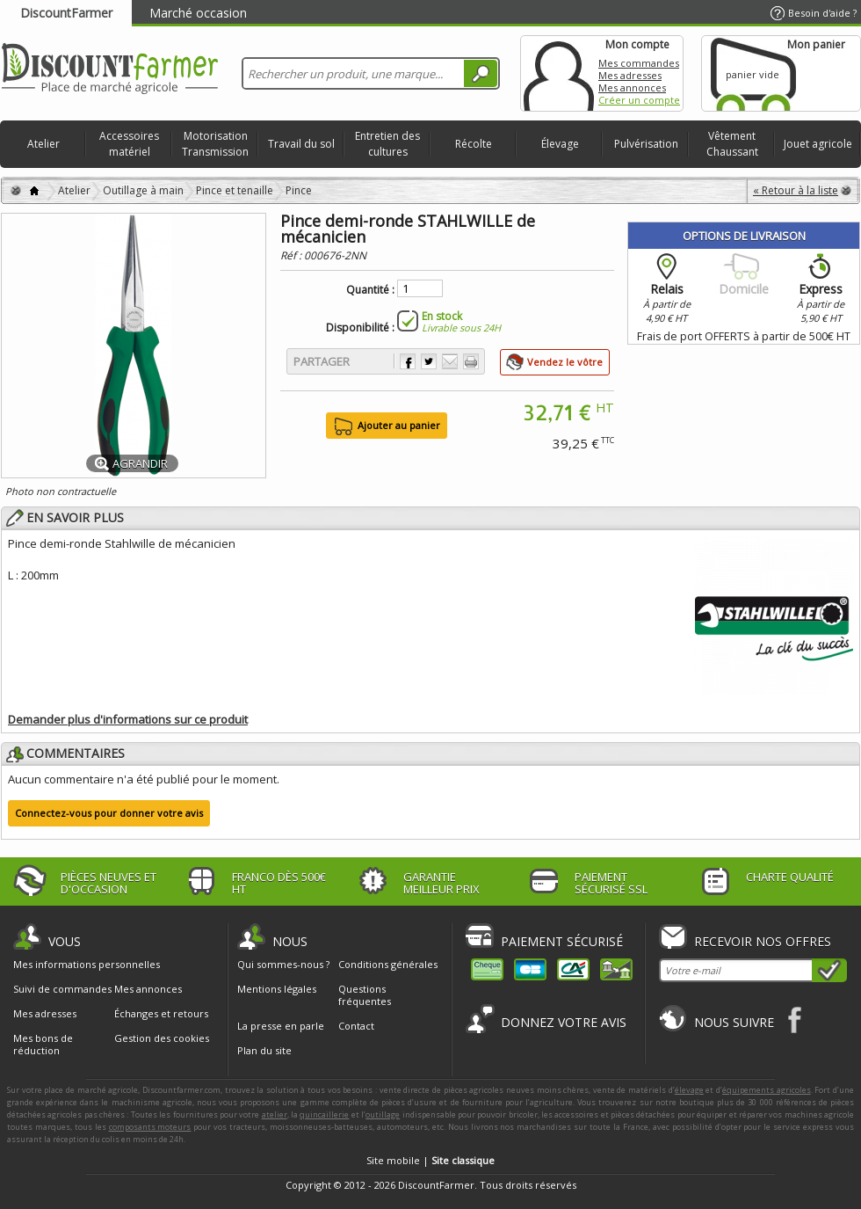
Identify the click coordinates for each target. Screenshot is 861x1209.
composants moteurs (150, 1127)
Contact (356, 1025)
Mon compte (559, 73)
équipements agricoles (766, 1090)
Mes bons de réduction (43, 1044)
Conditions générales (388, 964)
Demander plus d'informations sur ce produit (128, 719)
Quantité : (370, 290)
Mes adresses (630, 75)
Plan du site (264, 1050)
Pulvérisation (646, 143)
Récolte (473, 143)
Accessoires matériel (129, 143)
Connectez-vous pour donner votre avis (109, 812)
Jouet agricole (818, 143)
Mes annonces (632, 87)
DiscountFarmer (66, 12)
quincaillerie (324, 1114)
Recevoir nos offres (762, 941)
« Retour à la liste (795, 190)
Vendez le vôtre (565, 361)
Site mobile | (430, 1160)
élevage (689, 1090)
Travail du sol (301, 143)
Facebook (795, 1019)
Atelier (43, 143)
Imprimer (471, 361)
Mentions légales (276, 988)
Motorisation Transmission (215, 143)
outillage (382, 1114)
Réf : (292, 255)
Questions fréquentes (364, 995)
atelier (274, 1114)
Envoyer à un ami (450, 361)
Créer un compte (639, 99)
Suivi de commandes (62, 989)
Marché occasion (198, 12)
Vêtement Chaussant (732, 143)
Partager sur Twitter (429, 361)
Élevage (560, 143)
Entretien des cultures (387, 143)
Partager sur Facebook (408, 361)
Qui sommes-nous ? (283, 964)
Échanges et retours (161, 1014)
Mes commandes (638, 62)
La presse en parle (280, 1025)
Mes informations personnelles (86, 964)
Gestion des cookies (161, 1038)
